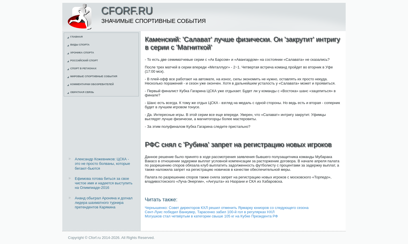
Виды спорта (80, 44)
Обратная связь (82, 92)
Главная (76, 36)
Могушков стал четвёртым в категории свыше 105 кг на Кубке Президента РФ (211, 216)
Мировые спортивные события (93, 76)
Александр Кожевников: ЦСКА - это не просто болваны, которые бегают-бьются (102, 163)
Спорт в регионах (83, 68)
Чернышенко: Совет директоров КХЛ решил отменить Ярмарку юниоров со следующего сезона (227, 208)
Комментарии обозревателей (92, 84)
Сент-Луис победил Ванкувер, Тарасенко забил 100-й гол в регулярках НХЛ (210, 212)
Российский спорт (84, 60)
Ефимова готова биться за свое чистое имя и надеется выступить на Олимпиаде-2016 (104, 183)
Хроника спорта (82, 52)
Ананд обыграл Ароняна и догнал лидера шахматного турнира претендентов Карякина (104, 203)
